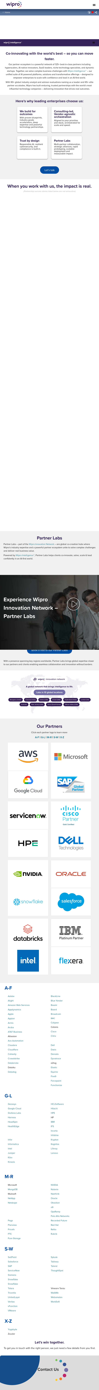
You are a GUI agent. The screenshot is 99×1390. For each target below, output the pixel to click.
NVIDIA (54, 1184)
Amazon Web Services (19, 1005)
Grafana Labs (14, 1112)
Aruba (11, 1027)
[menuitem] (96, 12)
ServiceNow (14, 1270)
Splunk (54, 1257)
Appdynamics (14, 1009)
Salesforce (13, 1261)
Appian (11, 1018)
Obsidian (55, 1202)
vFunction (12, 1306)
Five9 (53, 1076)
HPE (53, 1112)
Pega (10, 1220)
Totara (11, 1288)
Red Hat (55, 1225)
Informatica (13, 1144)
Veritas (11, 1301)
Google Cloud (14, 1108)
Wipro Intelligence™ (77, 71)
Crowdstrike (14, 1058)
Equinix (54, 1071)
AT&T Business (15, 1031)
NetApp (11, 1198)
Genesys (12, 1104)
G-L (43, 737)
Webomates (56, 1297)
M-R (49, 737)
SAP (10, 1266)
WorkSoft (55, 1301)
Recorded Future (59, 1220)
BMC (53, 1018)
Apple (11, 1014)
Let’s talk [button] (50, 170)
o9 (52, 1207)
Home (7, 12)
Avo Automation (15, 1040)
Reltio (53, 1229)
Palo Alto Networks (60, 1216)
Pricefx (11, 1229)
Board (54, 1009)
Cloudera (12, 1045)
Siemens (12, 1275)
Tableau (55, 1261)
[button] (89, 12)
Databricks (13, 1063)
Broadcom (56, 1014)
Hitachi (54, 1108)
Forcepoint (56, 1080)
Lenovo (54, 1153)
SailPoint (12, 1257)
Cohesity (12, 1054)
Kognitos (55, 1144)
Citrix (53, 1035)
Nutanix (54, 1189)
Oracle (54, 1198)
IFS (52, 1126)
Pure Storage (14, 1238)
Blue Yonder (57, 1000)
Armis (10, 1022)
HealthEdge (13, 1126)
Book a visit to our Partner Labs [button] (49, 650)
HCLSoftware (57, 1104)
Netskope (12, 1202)
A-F (37, 737)
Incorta (54, 1130)
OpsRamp (55, 1211)
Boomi (54, 1005)
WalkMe (55, 1292)
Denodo (55, 1054)
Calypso (55, 1022)
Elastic (54, 1067)
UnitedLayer (14, 1297)
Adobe (11, 996)
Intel (10, 1148)
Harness (12, 1117)
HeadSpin (12, 1121)
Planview (12, 1225)
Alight (11, 1000)
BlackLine (55, 996)
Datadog (12, 1071)
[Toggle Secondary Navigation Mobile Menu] (94, 42)
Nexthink (55, 1193)
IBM (53, 1121)
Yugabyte (12, 1329)
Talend (54, 1266)
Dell (53, 1045)
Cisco (53, 1031)
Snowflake (13, 1279)
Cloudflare (13, 1049)
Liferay (54, 1148)
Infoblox (55, 1135)
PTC (10, 1233)
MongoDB (12, 1189)
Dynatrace (56, 1058)
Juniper (11, 1153)
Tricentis (12, 1292)
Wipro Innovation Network (41, 544)
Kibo (10, 1157)
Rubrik (54, 1233)
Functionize (56, 1085)
